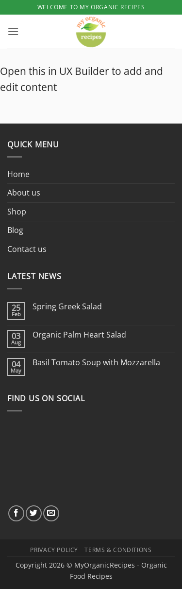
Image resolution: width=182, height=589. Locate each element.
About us (23, 192)
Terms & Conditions (117, 550)
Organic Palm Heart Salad (79, 334)
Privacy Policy (54, 550)
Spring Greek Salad (67, 306)
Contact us (27, 249)
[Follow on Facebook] (16, 513)
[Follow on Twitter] (34, 513)
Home (18, 174)
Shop (16, 211)
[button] (13, 31)
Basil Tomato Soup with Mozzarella (96, 362)
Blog (15, 230)
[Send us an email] (51, 513)
